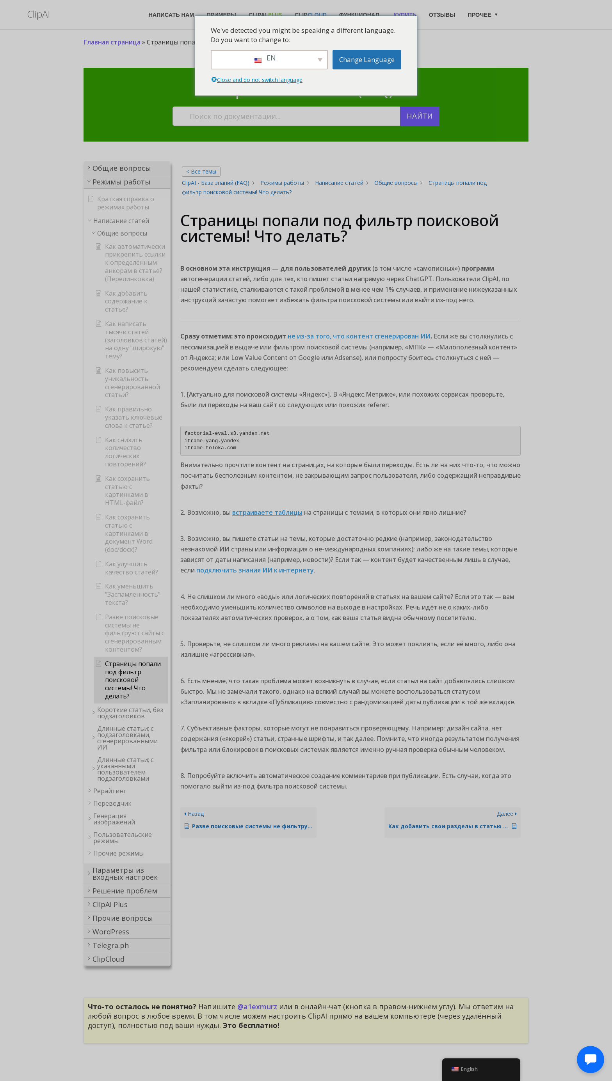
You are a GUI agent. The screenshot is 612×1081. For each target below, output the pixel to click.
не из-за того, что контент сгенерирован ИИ (359, 336)
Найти (420, 116)
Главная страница (112, 42)
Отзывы (442, 15)
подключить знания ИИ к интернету (255, 570)
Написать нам (171, 15)
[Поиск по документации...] (287, 116)
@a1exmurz (257, 1006)
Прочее (479, 15)
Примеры (221, 15)
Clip (311, 14)
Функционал (359, 15)
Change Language (367, 59)
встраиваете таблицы (267, 512)
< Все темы (201, 171)
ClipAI (265, 14)
